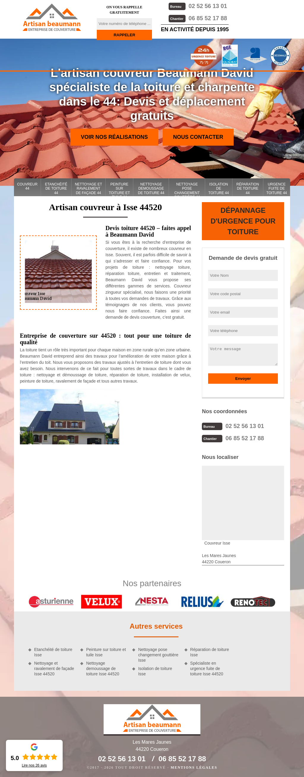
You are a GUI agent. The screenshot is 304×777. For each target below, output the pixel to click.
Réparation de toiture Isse (209, 652)
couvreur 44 (27, 186)
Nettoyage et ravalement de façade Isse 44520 (54, 668)
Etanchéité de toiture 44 (56, 188)
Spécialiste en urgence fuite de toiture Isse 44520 (206, 668)
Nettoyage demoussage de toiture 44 (151, 188)
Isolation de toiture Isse (155, 671)
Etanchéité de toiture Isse (53, 652)
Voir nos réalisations (114, 137)
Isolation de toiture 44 (218, 188)
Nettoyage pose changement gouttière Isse (158, 654)
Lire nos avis (34, 765)
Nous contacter (198, 137)
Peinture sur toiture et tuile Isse (106, 652)
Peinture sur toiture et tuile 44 (119, 189)
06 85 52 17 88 (197, 18)
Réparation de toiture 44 (247, 188)
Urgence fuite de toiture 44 (276, 188)
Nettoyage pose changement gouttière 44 (187, 189)
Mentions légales (194, 767)
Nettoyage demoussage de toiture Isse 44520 (102, 668)
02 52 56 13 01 (197, 6)
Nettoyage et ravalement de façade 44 (88, 188)
